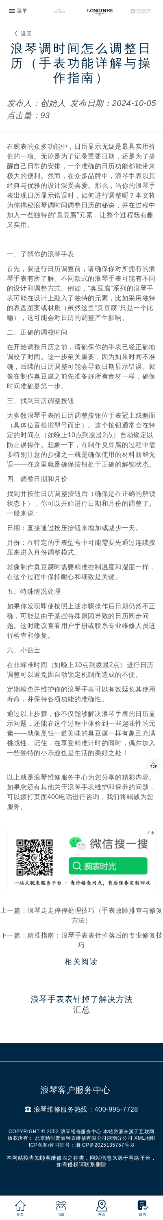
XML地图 (144, 1138)
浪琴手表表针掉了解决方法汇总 (81, 1004)
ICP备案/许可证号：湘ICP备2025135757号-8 (81, 1145)
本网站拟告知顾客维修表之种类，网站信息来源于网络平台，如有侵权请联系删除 (81, 1161)
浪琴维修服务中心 (61, 777)
